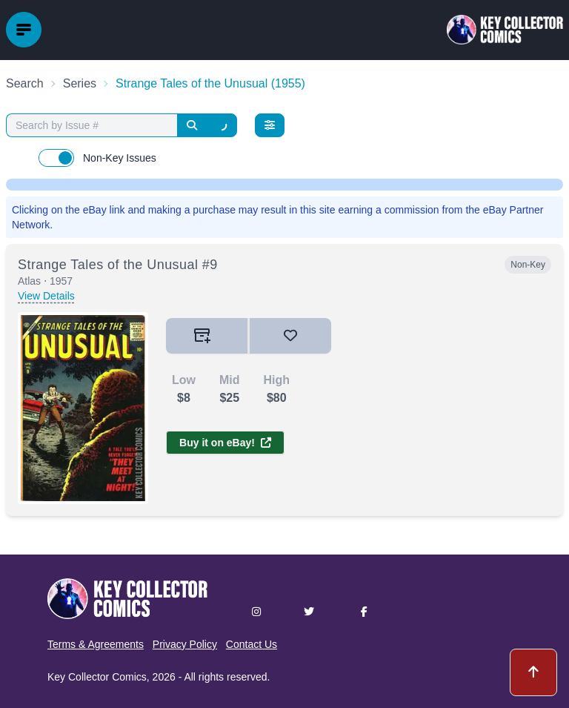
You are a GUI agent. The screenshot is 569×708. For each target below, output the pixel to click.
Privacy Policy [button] (185, 644)
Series (79, 83)
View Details (46, 296)
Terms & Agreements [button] (95, 644)
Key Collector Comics (97, 677)
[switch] (56, 158)
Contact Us (251, 644)
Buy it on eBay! (225, 443)
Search (25, 83)
